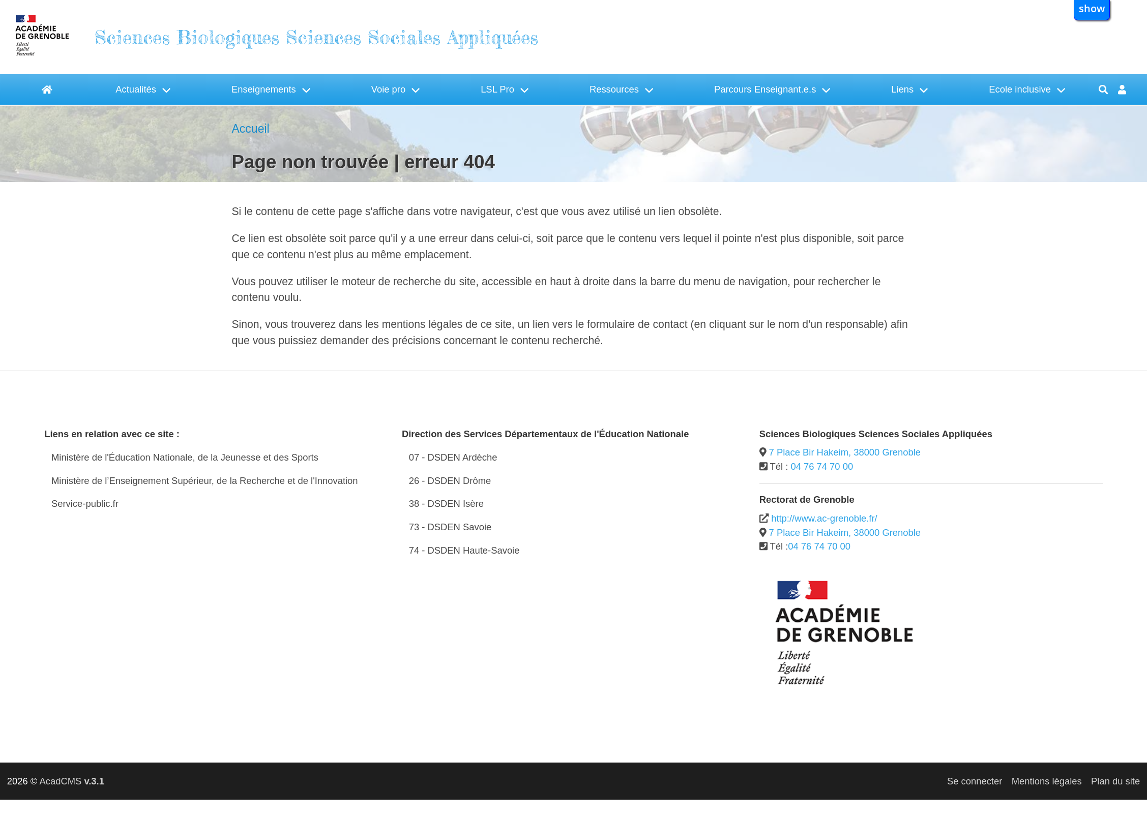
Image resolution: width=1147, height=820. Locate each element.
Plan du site (1115, 781)
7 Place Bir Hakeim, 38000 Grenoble (845, 452)
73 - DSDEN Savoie (450, 527)
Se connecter (974, 781)
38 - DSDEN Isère (446, 503)
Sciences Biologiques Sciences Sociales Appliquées (316, 37)
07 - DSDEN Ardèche (453, 457)
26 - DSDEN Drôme (450, 480)
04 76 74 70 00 (821, 466)
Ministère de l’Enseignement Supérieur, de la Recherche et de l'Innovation (204, 480)
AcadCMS (71, 781)
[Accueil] (48, 89)
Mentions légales (1047, 781)
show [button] (1092, 8)
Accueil (251, 128)
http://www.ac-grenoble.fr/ (824, 518)
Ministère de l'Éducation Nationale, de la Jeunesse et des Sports (184, 457)
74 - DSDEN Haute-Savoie (464, 550)
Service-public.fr (85, 503)
